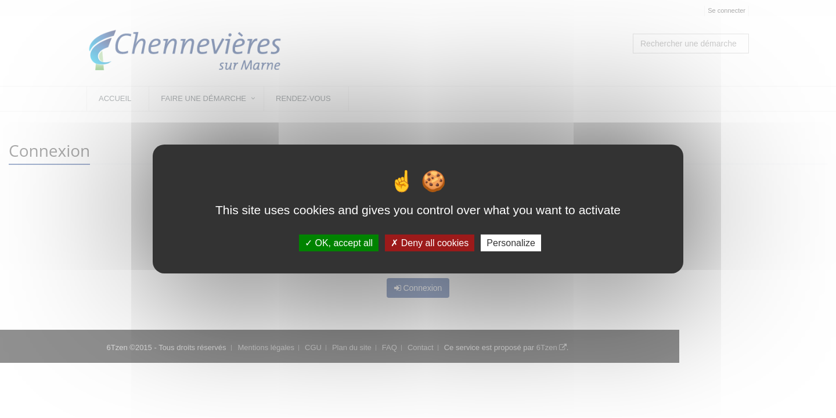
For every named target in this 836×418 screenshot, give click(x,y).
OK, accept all (339, 243)
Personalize (511, 243)
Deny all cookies (430, 243)
